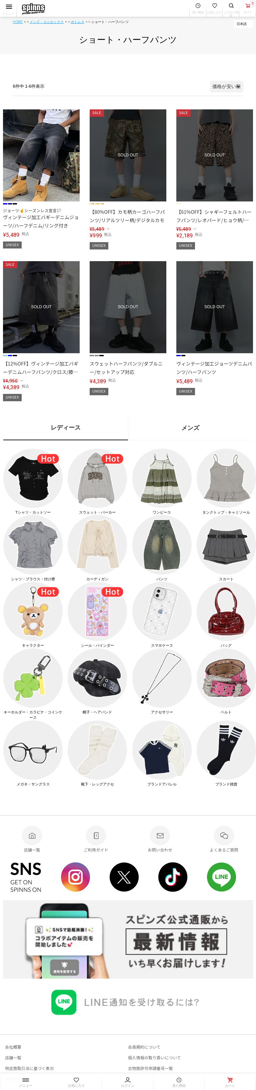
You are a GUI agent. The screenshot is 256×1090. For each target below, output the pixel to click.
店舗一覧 (13, 1057)
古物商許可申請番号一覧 (150, 1068)
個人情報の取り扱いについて (154, 1057)
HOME (18, 22)
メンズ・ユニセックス (47, 22)
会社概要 (13, 1047)
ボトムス (77, 22)
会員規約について (144, 1047)
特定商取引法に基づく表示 (29, 1068)
